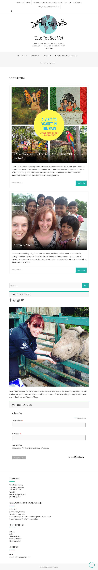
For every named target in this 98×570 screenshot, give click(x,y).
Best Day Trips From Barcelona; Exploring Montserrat (30, 516)
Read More (81, 183)
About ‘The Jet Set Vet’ (66, 56)
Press (28, 2)
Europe (12, 531)
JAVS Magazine (15, 497)
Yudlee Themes (52, 567)
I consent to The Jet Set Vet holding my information (31, 448)
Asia (11, 534)
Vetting (21, 56)
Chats (46, 56)
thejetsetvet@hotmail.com (19, 557)
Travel (34, 56)
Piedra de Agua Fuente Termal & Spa (23, 519)
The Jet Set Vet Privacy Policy (48, 7)
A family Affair (23, 245)
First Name (16, 433)
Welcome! (20, 2)
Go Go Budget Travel (17, 494)
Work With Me (47, 63)
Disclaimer (77, 2)
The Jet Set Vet (49, 37)
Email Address (17, 421)
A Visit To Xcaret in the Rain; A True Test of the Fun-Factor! (48, 156)
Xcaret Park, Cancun (17, 512)
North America (14, 541)
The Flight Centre (16, 485)
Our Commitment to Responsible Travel (48, 2)
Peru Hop (13, 509)
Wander (12, 492)
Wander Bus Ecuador (17, 514)
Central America (15, 538)
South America (14, 536)
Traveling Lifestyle (16, 487)
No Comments (16, 183)
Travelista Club (15, 490)
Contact (68, 2)
